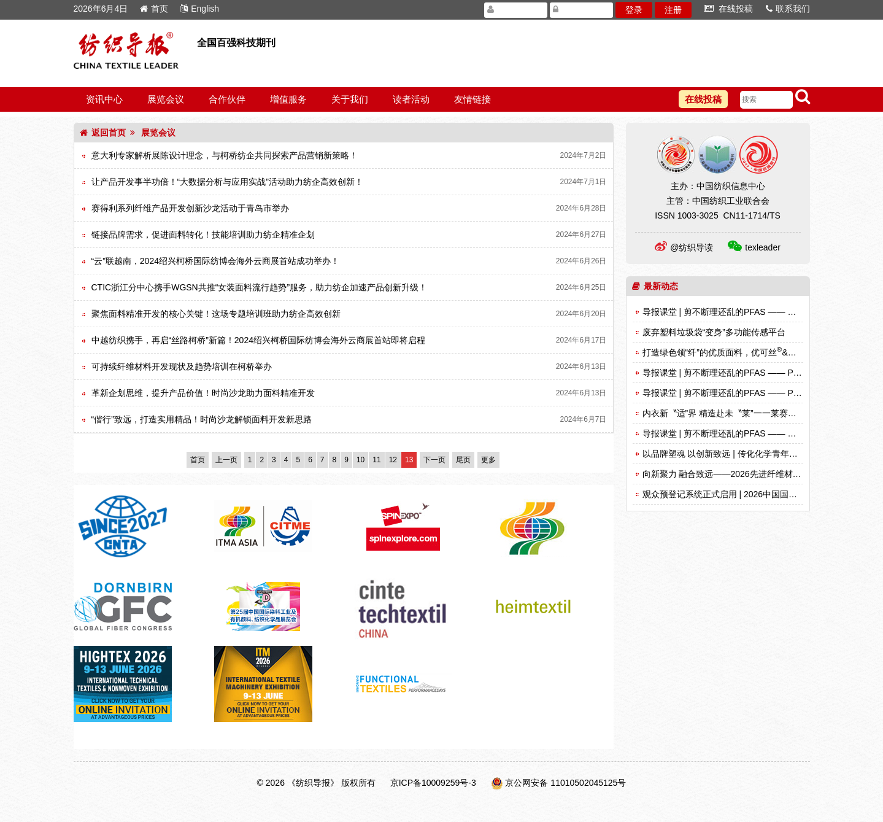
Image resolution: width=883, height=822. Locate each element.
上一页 (226, 460)
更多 (488, 460)
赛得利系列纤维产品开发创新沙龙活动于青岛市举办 (190, 208)
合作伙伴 (227, 99)
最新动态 (655, 286)
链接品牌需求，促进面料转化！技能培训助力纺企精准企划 (203, 234)
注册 (673, 10)
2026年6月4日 (101, 9)
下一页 (434, 460)
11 (376, 460)
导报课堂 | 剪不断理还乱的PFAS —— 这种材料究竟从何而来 (758, 433)
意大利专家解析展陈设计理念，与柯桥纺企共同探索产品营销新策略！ (224, 155)
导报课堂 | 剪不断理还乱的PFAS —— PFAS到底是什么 (747, 393)
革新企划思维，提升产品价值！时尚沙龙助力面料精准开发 (203, 393)
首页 (154, 9)
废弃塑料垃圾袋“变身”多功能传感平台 (713, 332)
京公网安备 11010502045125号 (565, 783)
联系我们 (788, 9)
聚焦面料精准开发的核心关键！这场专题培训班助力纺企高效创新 (216, 314)
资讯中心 (104, 99)
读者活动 (411, 99)
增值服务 (288, 99)
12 (393, 460)
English (199, 9)
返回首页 (103, 133)
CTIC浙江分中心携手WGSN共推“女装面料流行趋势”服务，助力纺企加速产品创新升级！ (259, 287)
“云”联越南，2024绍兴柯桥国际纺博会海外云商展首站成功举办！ (215, 261)
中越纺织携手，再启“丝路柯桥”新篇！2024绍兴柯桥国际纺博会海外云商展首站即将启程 (258, 340)
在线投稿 (729, 9)
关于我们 (349, 99)
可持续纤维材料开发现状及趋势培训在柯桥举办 (181, 366)
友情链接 (472, 99)
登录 (633, 10)
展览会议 (165, 99)
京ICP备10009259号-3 (433, 783)
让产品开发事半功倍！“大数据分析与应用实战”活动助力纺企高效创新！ (227, 182)
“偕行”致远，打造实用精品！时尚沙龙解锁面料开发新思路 (201, 419)
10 (360, 460)
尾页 (463, 460)
